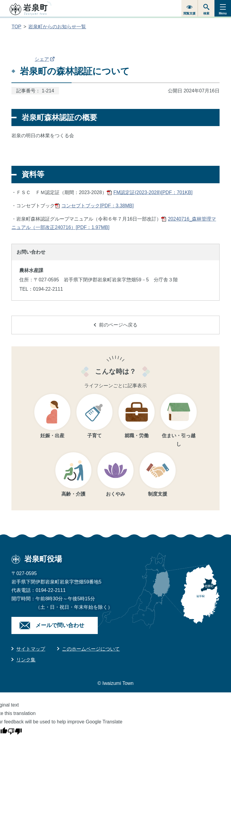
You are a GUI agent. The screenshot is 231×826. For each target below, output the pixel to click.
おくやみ (115, 494)
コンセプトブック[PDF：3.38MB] (97, 205)
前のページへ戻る (115, 324)
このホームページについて (91, 648)
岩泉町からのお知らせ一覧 (57, 26)
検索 (206, 13)
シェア (45, 59)
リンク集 (25, 659)
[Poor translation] (15, 730)
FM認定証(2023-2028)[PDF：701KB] (152, 192)
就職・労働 (137, 435)
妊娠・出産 (52, 435)
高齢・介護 (73, 494)
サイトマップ (30, 648)
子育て (94, 435)
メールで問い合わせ (59, 625)
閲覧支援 (189, 13)
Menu (222, 13)
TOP (16, 26)
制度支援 (157, 494)
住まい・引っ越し (179, 440)
